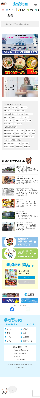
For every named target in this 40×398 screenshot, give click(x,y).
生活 (24, 339)
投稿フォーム (27, 347)
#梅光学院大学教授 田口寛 (12, 143)
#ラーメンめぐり (20, 120)
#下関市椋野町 (30, 130)
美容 (31, 10)
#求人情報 (25, 143)
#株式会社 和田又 (15, 140)
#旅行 (6, 140)
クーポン (11, 10)
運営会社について (20, 362)
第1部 (27, 277)
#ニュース (26, 117)
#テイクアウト (16, 117)
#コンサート (28, 114)
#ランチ (29, 120)
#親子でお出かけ (9, 146)
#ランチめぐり (8, 124)
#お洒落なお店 (23, 107)
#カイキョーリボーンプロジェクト (14, 111)
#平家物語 (7, 137)
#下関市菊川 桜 (9, 133)
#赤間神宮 (19, 146)
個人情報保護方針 (20, 359)
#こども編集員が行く (10, 114)
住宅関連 (26, 343)
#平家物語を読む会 (17, 137)
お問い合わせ (20, 365)
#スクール (7, 117)
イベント (10, 343)
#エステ (14, 107)
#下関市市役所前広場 (10, 127)
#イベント (7, 107)
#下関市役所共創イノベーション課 (14, 130)
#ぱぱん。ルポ (8, 120)
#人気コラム (19, 133)
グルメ (22, 10)
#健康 (33, 133)
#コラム (21, 114)
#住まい (27, 133)
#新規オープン (29, 137)
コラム (9, 347)
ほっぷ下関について (20, 353)
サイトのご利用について (20, 356)
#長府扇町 (27, 146)
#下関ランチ (18, 124)
